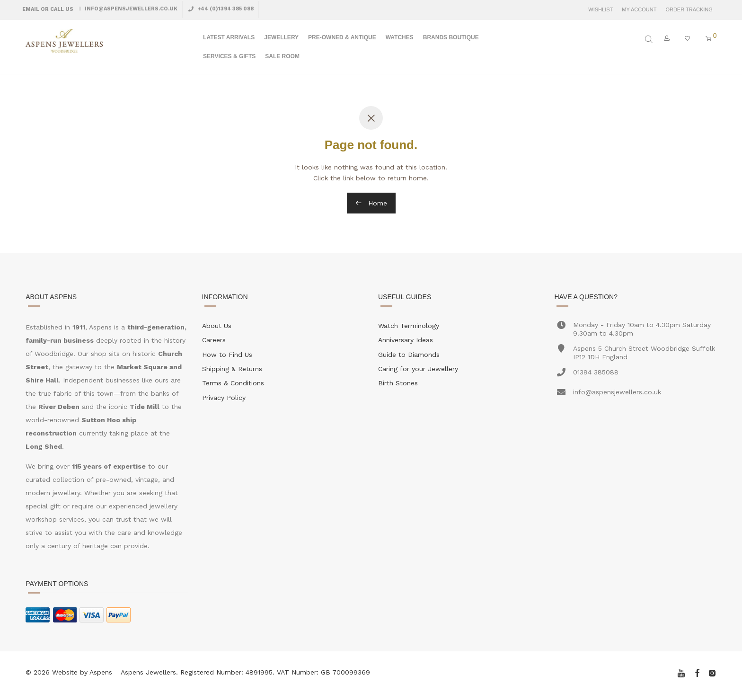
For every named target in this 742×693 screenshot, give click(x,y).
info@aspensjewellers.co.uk (130, 9)
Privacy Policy (224, 397)
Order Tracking (688, 9)
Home (371, 203)
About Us (216, 325)
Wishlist (600, 9)
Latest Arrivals (229, 37)
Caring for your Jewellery (418, 369)
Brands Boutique (451, 37)
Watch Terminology (408, 325)
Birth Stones (398, 383)
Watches (400, 37)
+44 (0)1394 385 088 (225, 9)
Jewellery (281, 37)
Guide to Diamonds (409, 354)
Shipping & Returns (232, 369)
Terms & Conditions (233, 383)
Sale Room (282, 56)
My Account (639, 9)
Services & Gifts (229, 56)
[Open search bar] (649, 39)
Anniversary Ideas (405, 340)
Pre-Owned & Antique (342, 37)
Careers (214, 340)
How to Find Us (227, 354)
